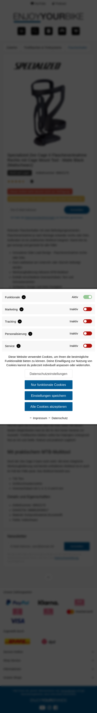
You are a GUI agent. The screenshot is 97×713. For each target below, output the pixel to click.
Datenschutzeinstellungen (48, 373)
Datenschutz (58, 418)
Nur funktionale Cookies (48, 384)
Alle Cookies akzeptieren (48, 406)
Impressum (38, 418)
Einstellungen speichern (48, 395)
